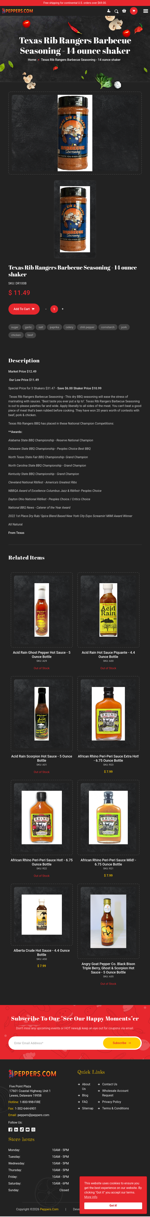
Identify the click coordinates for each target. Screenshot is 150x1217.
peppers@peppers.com (33, 1115)
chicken (16, 335)
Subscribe (120, 1044)
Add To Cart (24, 309)
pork (125, 327)
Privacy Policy (111, 1102)
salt (41, 327)
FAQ (85, 1102)
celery (70, 327)
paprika (55, 327)
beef (31, 335)
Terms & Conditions (115, 1109)
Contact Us (109, 1085)
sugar (15, 327)
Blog (85, 1096)
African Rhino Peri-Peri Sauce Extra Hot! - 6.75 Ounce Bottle (108, 759)
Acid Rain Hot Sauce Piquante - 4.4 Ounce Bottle (108, 655)
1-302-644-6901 (25, 1109)
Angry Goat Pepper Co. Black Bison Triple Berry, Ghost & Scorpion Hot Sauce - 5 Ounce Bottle (108, 968)
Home (32, 60)
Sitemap (87, 1109)
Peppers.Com (49, 1210)
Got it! (113, 1205)
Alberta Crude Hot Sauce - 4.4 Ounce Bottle (41, 953)
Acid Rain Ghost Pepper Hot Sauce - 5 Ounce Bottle (42, 655)
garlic (28, 327)
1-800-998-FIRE (30, 1102)
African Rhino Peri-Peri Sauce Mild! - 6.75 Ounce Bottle (108, 863)
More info (90, 1197)
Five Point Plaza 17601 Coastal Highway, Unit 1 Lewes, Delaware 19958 (30, 1091)
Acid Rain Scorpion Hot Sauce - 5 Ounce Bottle (41, 759)
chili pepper (88, 327)
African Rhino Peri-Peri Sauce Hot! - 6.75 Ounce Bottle (41, 863)
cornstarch (109, 327)
